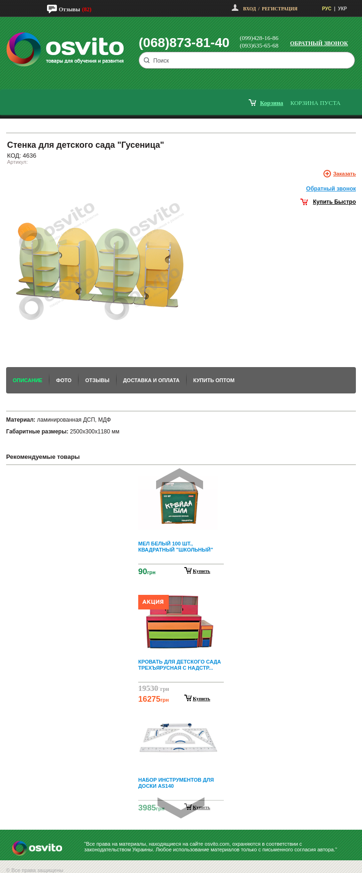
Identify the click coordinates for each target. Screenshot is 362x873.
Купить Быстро (334, 202)
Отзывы (69, 9)
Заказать (344, 173)
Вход (249, 8)
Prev (179, 478)
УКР (342, 8)
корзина (271, 102)
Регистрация (280, 8)
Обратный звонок (319, 43)
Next (181, 807)
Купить (201, 571)
